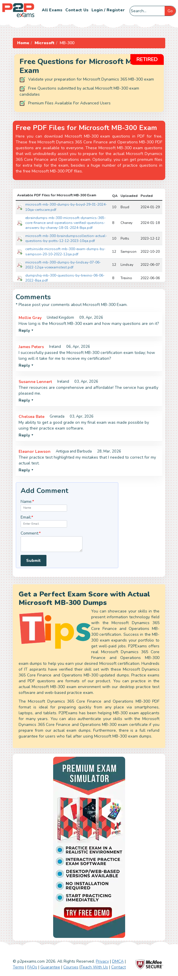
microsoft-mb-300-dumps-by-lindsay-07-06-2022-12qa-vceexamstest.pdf (63, 265)
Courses (70, 967)
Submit (33, 560)
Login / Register (108, 10)
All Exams (52, 10)
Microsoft (45, 43)
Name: (27, 501)
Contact (118, 967)
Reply (26, 330)
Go (170, 11)
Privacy (102, 961)
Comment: (31, 533)
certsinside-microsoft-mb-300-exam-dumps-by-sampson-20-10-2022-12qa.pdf (65, 251)
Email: (27, 517)
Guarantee (50, 967)
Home (23, 43)
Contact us (77, 10)
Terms (18, 967)
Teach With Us (94, 967)
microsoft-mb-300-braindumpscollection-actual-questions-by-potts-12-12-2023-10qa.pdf (66, 238)
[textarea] (51, 544)
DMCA (118, 961)
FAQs (32, 967)
